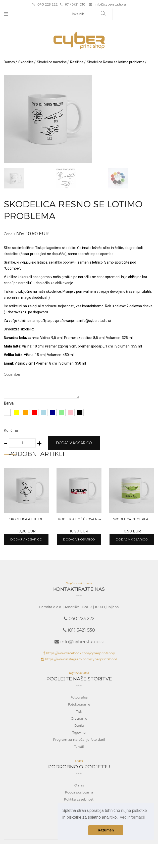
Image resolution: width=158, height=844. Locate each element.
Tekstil (79, 746)
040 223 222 (45, 4)
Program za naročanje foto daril (79, 739)
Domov (9, 62)
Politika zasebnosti (79, 799)
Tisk (79, 711)
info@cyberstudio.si (107, 4)
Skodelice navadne (52, 62)
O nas (79, 785)
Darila (79, 725)
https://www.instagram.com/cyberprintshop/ (79, 659)
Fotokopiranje (79, 704)
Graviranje (79, 718)
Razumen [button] (106, 830)
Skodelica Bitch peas (131, 519)
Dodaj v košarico (74, 443)
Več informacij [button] (132, 817)
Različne (77, 62)
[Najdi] (103, 14)
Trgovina (79, 732)
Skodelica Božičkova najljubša (85, 519)
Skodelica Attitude (26, 519)
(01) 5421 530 (72, 4)
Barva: (9, 403)
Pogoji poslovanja (79, 792)
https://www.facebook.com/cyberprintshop (79, 653)
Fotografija (79, 697)
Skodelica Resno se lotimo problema (115, 62)
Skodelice (26, 62)
